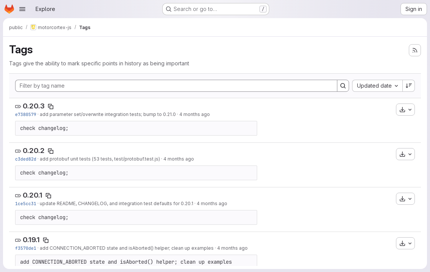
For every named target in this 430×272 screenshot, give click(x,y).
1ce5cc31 (25, 203)
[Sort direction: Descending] (409, 86)
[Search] (343, 86)
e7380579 (25, 114)
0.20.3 (34, 106)
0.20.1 (32, 195)
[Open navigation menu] (22, 9)
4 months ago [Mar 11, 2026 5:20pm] (232, 248)
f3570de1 (25, 248)
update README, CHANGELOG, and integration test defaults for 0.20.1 (116, 203)
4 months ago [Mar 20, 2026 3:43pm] (194, 114)
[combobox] (377, 86)
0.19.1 (31, 239)
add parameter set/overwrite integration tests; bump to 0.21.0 (108, 114)
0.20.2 (34, 150)
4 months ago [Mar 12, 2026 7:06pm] (178, 159)
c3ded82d (25, 159)
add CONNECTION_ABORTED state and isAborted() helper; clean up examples (127, 248)
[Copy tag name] (50, 106)
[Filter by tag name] (176, 86)
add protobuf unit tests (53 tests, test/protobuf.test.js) (100, 159)
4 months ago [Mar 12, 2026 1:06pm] (212, 203)
